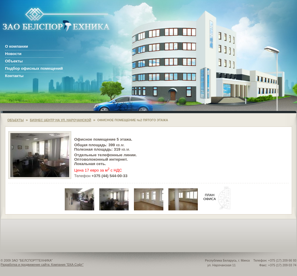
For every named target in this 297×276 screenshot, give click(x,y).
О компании (16, 46)
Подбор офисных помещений (34, 68)
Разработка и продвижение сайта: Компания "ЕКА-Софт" (42, 264)
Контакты (14, 76)
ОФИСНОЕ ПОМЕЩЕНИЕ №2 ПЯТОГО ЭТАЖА (132, 120)
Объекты (14, 61)
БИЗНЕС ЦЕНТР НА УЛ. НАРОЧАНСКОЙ (60, 120)
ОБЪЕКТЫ (15, 120)
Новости (13, 53)
